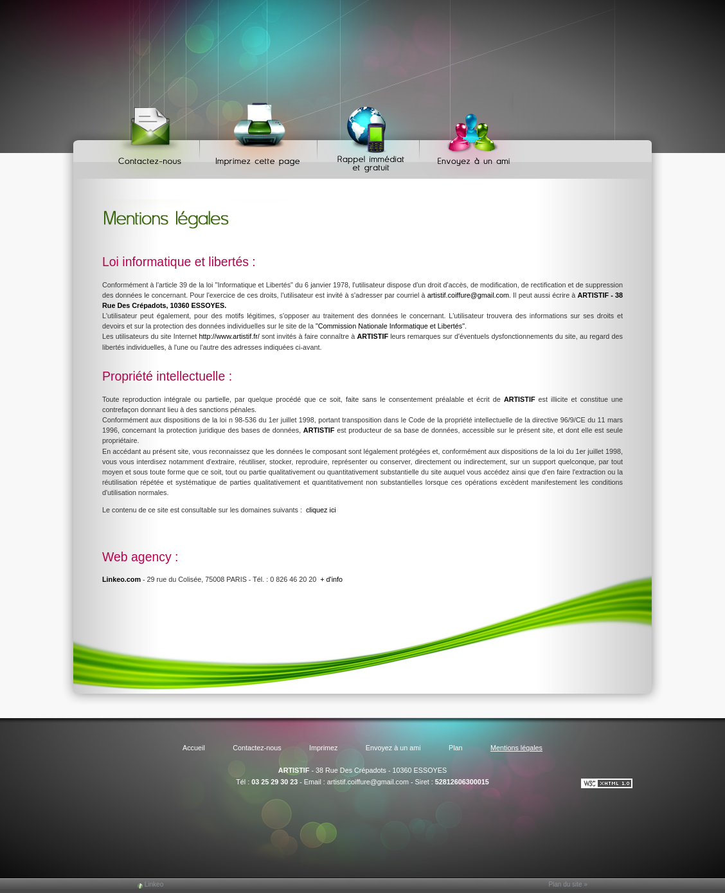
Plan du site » (567, 884)
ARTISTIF (294, 770)
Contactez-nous (152, 135)
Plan (456, 748)
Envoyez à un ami (468, 135)
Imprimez (260, 135)
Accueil (194, 748)
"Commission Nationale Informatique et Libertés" (390, 326)
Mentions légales (516, 748)
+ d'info (331, 579)
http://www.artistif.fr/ (229, 336)
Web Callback (370, 135)
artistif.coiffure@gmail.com (468, 295)
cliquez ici (321, 510)
